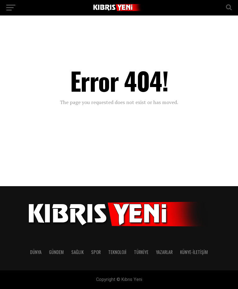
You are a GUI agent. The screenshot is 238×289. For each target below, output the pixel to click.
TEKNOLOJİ (117, 252)
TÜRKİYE (141, 252)
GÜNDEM (56, 252)
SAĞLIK (77, 252)
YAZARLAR (164, 252)
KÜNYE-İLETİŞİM (194, 252)
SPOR (96, 252)
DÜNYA (36, 252)
